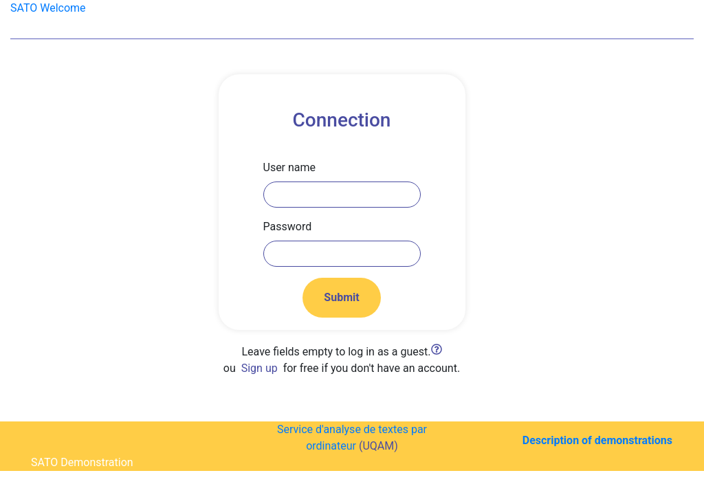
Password (287, 226)
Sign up (259, 368)
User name (289, 167)
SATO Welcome (48, 7)
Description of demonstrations (597, 440)
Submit (341, 297)
